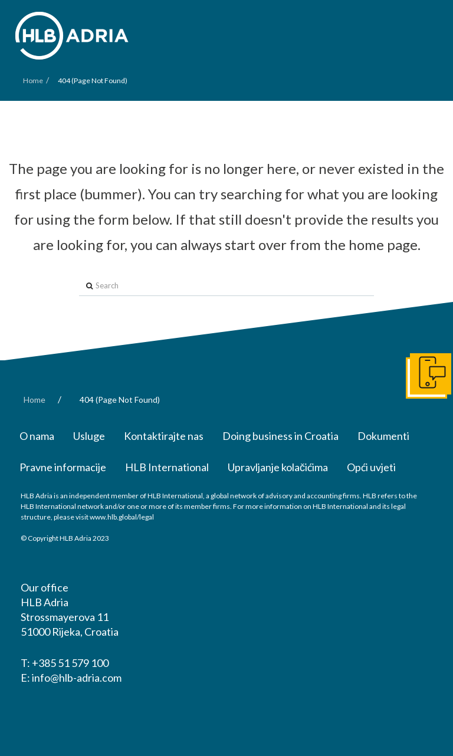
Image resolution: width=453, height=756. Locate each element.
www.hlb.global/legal (122, 516)
